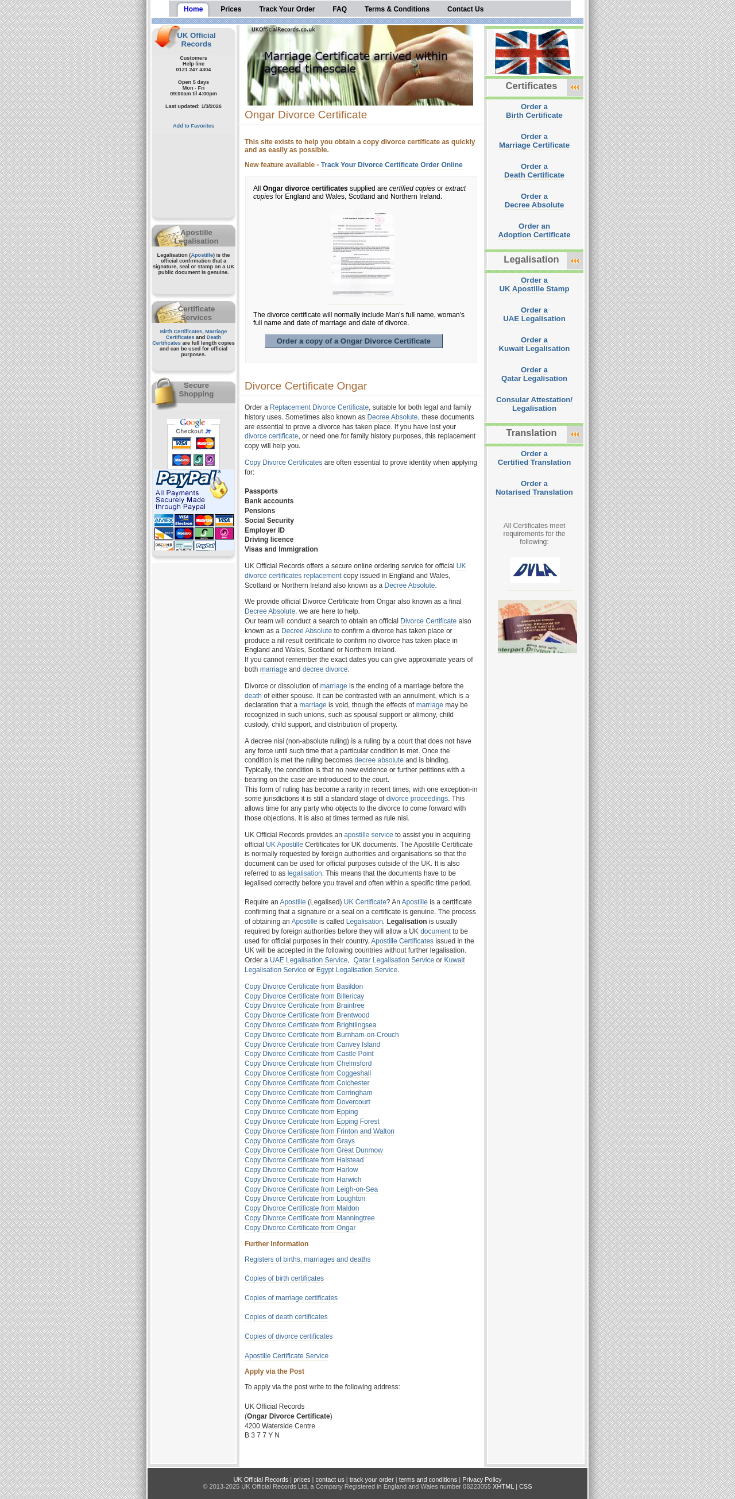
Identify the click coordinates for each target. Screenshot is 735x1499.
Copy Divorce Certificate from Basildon (304, 986)
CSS (525, 1486)
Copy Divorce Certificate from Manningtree (310, 1218)
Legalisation (364, 922)
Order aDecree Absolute (534, 200)
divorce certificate (271, 436)
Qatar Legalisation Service (393, 960)
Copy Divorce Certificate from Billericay (304, 996)
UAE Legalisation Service (308, 960)
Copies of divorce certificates (288, 1336)
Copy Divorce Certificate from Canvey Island (312, 1045)
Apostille (202, 255)
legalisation (305, 873)
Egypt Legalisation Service (356, 970)
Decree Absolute (392, 417)
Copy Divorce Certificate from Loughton (305, 1198)
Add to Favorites (193, 126)
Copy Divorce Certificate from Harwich (303, 1180)
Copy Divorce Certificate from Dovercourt (307, 1102)
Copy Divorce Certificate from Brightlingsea (310, 1025)
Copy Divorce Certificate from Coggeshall (308, 1073)
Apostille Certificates (402, 941)
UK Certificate (365, 902)
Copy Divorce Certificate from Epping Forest (312, 1121)
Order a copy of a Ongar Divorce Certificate (354, 341)
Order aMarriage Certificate (534, 140)
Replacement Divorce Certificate (319, 407)
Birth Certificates (181, 331)
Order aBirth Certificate (534, 111)
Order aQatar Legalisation (534, 374)
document (435, 931)
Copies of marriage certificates (291, 1298)
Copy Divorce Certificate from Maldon (302, 1208)
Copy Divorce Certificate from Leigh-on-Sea (311, 1189)
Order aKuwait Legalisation (534, 344)
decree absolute (378, 760)
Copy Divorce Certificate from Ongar (300, 1228)
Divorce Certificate (428, 621)
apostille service (368, 835)
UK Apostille (284, 845)
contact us (330, 1479)
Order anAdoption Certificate (534, 230)
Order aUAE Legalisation (534, 314)
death (253, 696)
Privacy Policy (481, 1479)
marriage (273, 669)
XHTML (503, 1486)
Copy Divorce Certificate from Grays (300, 1141)
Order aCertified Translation (534, 458)
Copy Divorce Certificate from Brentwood (307, 1015)
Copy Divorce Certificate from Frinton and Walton (319, 1131)
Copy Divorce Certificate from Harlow (301, 1170)
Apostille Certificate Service (286, 1356)
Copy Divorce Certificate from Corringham (309, 1093)
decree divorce (325, 669)
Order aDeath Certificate (534, 170)
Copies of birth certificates (284, 1278)
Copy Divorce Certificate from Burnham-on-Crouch (322, 1035)
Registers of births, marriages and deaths (307, 1259)
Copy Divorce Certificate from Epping (301, 1112)
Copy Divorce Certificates (283, 462)
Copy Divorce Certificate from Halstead (304, 1160)
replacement (323, 576)
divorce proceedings (417, 799)
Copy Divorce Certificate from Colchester (307, 1083)
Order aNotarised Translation (534, 487)
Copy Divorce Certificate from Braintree (305, 1005)
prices (301, 1479)
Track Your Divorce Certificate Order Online (392, 165)
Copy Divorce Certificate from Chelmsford (308, 1063)
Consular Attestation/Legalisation (534, 404)
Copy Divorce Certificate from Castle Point (309, 1054)
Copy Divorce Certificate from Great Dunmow (314, 1150)
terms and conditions (428, 1479)
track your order (372, 1479)
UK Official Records (196, 39)
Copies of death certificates (286, 1317)
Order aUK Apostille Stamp (535, 284)
